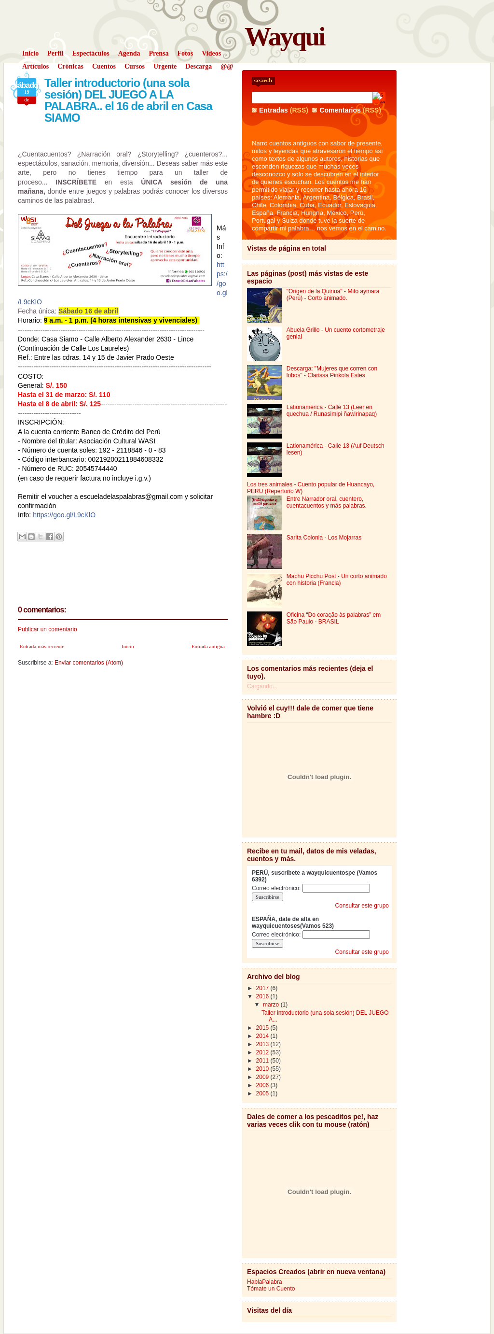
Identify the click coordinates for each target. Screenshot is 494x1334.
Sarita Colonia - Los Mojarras (324, 537)
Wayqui (284, 36)
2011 (263, 1060)
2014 (263, 1036)
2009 (263, 1077)
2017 (263, 988)
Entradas (273, 110)
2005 (263, 1093)
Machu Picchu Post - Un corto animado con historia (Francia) (337, 579)
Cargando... (262, 686)
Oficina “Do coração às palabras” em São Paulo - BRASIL (334, 618)
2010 (263, 1068)
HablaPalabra (264, 1281)
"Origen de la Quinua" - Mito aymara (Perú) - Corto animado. (333, 294)
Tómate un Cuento (271, 1288)
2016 (263, 996)
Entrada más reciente (42, 646)
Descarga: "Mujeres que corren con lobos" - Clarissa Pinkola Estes (332, 372)
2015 (263, 1027)
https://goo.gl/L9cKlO (64, 515)
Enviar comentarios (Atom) (89, 662)
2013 (263, 1044)
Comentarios (340, 110)
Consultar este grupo (362, 905)
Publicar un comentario (47, 629)
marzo (272, 1004)
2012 (263, 1052)
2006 (263, 1085)
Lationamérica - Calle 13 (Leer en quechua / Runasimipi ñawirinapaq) (332, 410)
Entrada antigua (208, 646)
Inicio (128, 646)
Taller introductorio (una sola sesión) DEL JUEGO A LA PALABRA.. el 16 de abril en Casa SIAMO (128, 100)
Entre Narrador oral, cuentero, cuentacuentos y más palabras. (327, 502)
